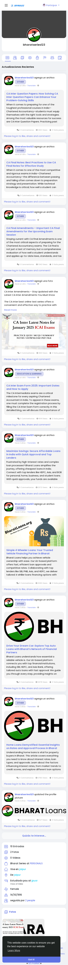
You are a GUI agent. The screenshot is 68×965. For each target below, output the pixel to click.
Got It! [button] (31, 959)
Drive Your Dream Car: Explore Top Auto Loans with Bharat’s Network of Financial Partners (31, 649)
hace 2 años (20, 443)
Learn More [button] (14, 950)
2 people (30, 900)
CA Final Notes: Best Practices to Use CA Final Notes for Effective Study (31, 164)
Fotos (12, 911)
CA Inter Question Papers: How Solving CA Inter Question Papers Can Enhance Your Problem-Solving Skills (32, 97)
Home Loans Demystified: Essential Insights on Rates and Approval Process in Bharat (33, 746)
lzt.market (34, 963)
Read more (10, 309)
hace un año (20, 85)
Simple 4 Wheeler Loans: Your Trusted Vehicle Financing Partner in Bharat (29, 552)
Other (20, 81)
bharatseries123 (34, 45)
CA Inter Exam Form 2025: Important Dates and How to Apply (32, 387)
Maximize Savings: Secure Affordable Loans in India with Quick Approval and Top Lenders (33, 454)
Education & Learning (29, 373)
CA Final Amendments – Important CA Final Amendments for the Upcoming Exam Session (33, 231)
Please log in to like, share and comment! (27, 136)
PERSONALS (36, 863)
